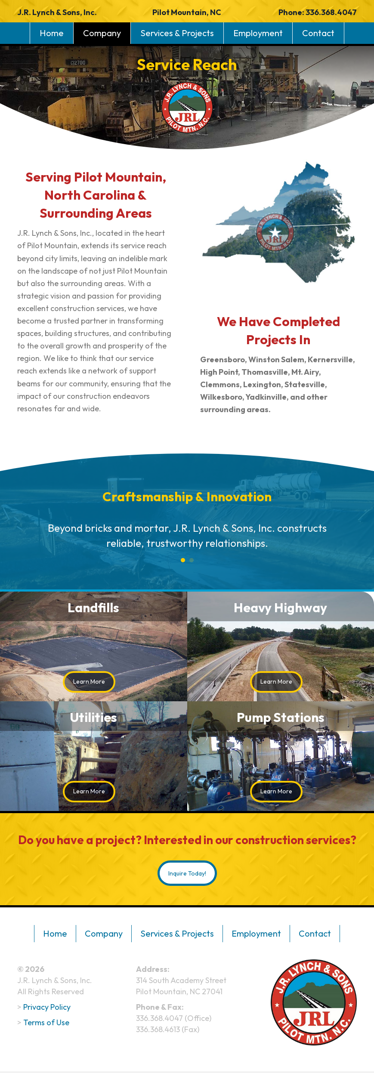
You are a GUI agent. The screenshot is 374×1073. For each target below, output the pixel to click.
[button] (89, 682)
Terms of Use (46, 1024)
